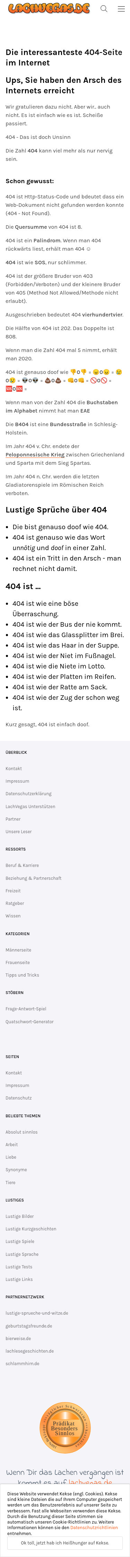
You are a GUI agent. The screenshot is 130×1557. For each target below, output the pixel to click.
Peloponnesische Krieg (35, 454)
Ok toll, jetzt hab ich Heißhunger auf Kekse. (65, 1543)
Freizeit (13, 890)
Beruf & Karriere (22, 865)
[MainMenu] (121, 8)
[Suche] (104, 8)
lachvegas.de (90, 1483)
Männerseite (18, 950)
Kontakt (14, 768)
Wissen (13, 915)
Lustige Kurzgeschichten (31, 1228)
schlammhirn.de (22, 1363)
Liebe (11, 1157)
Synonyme (16, 1169)
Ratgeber (15, 903)
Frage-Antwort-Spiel (26, 1008)
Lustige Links (19, 1279)
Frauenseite (18, 962)
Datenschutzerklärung (29, 793)
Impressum (17, 781)
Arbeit (12, 1144)
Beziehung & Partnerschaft (33, 878)
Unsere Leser (19, 831)
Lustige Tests (19, 1266)
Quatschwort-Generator (30, 1021)
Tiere (10, 1182)
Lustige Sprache (22, 1254)
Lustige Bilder (20, 1216)
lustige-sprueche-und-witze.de (37, 1313)
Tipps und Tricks (22, 975)
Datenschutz (19, 1098)
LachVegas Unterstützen (30, 806)
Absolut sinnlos (22, 1132)
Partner (13, 819)
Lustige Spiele (20, 1241)
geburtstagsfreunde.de (29, 1326)
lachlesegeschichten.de (30, 1351)
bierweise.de (18, 1338)
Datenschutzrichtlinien (94, 1527)
